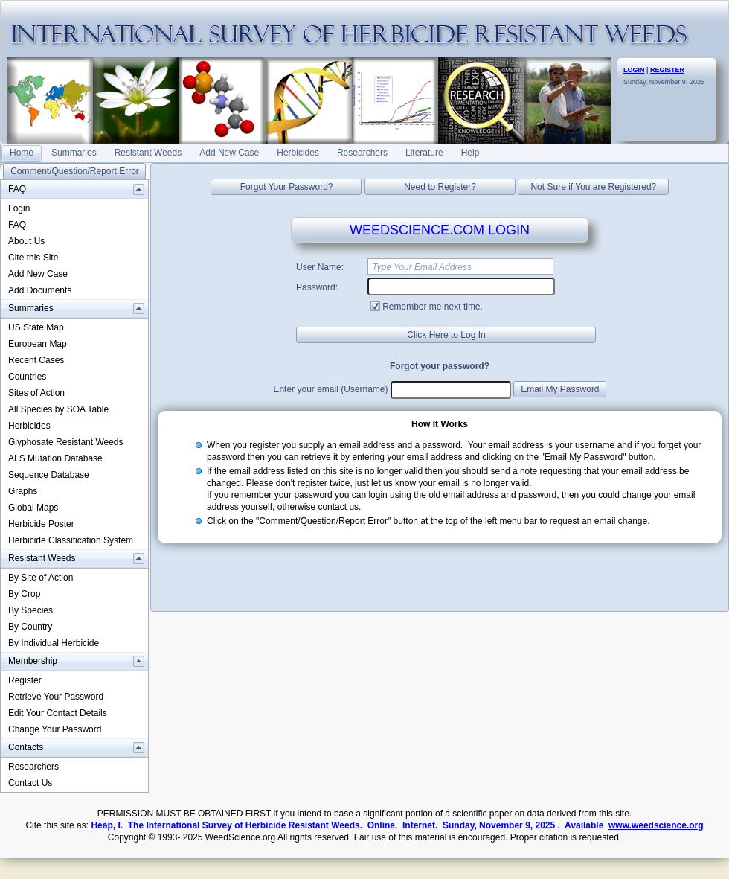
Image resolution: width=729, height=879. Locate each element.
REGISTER (667, 70)
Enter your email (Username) (330, 389)
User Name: (320, 267)
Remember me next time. (432, 306)
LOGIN (634, 70)
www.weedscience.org (656, 825)
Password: (317, 287)
